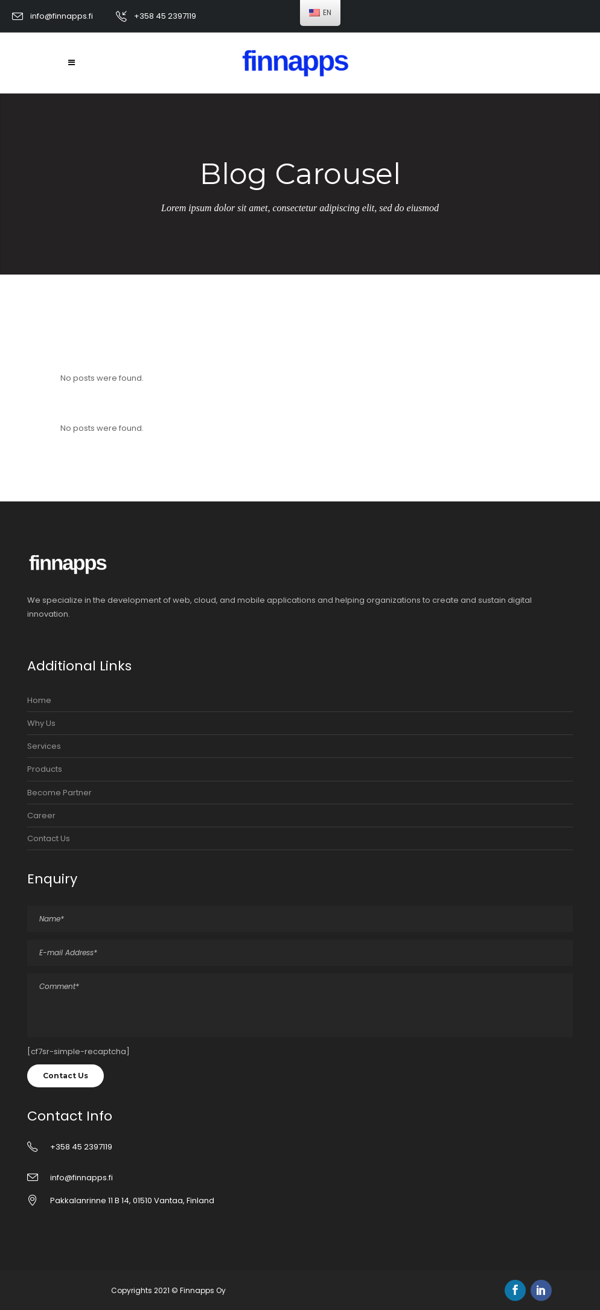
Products (44, 769)
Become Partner (59, 792)
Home (39, 700)
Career (41, 815)
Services (44, 746)
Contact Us (48, 838)
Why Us (41, 723)
